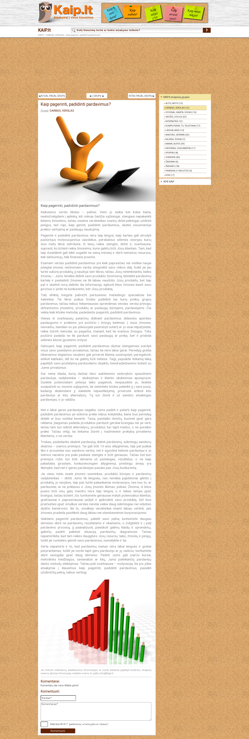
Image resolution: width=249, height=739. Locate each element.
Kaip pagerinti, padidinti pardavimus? (83, 35)
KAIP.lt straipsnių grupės (176, 97)
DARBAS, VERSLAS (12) (177, 107)
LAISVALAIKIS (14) (174, 130)
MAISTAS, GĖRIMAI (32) (177, 134)
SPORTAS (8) (171, 152)
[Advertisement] (124, 65)
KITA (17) (169, 175)
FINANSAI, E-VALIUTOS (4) (178, 170)
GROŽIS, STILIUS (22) (176, 116)
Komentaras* (96, 711)
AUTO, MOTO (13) (174, 103)
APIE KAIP (168, 181)
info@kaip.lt (106, 673)
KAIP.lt (44, 30)
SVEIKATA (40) (172, 157)
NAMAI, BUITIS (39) (175, 143)
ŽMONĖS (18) (172, 166)
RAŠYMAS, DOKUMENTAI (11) (180, 148)
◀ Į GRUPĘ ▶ (96, 96)
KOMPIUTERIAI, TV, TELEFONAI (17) (182, 125)
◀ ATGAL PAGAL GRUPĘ (52, 96)
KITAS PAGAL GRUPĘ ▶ (141, 96)
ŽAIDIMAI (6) (171, 161)
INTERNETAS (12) (174, 121)
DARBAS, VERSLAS (55, 35)
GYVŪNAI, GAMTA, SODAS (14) (180, 112)
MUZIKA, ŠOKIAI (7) (175, 139)
